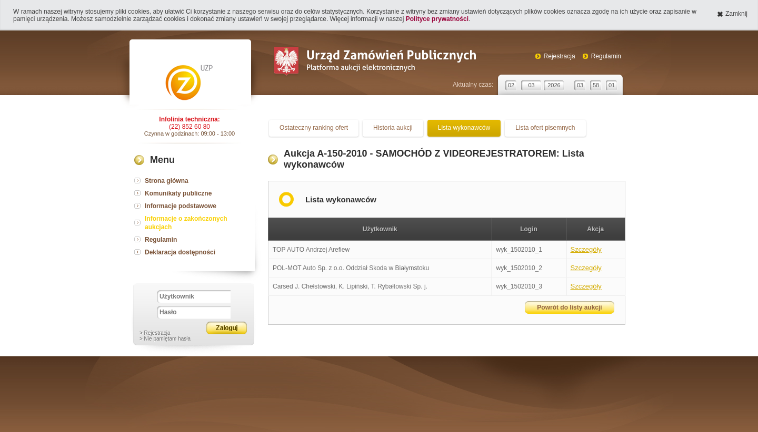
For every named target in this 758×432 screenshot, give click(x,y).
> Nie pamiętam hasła (165, 339)
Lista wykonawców (464, 127)
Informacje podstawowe (180, 206)
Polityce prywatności (437, 19)
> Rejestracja (155, 333)
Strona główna (166, 180)
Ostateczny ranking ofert (314, 127)
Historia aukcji (393, 127)
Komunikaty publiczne (178, 193)
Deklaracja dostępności (180, 252)
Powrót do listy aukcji (569, 307)
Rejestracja (559, 56)
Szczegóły (586, 249)
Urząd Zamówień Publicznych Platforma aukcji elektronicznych (374, 62)
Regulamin (606, 56)
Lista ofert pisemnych (545, 127)
